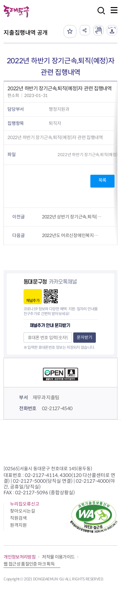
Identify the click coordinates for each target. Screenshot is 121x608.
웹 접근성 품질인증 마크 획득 (29, 564)
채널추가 (32, 300)
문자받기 (84, 337)
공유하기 (85, 30)
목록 (102, 180)
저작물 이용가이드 (58, 557)
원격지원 (18, 525)
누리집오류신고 (24, 504)
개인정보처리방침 (19, 557)
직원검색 (18, 518)
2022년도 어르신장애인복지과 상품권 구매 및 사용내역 (72, 235)
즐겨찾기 (70, 31)
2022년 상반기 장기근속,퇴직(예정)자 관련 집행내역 (72, 217)
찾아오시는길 (22, 511)
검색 (99, 15)
